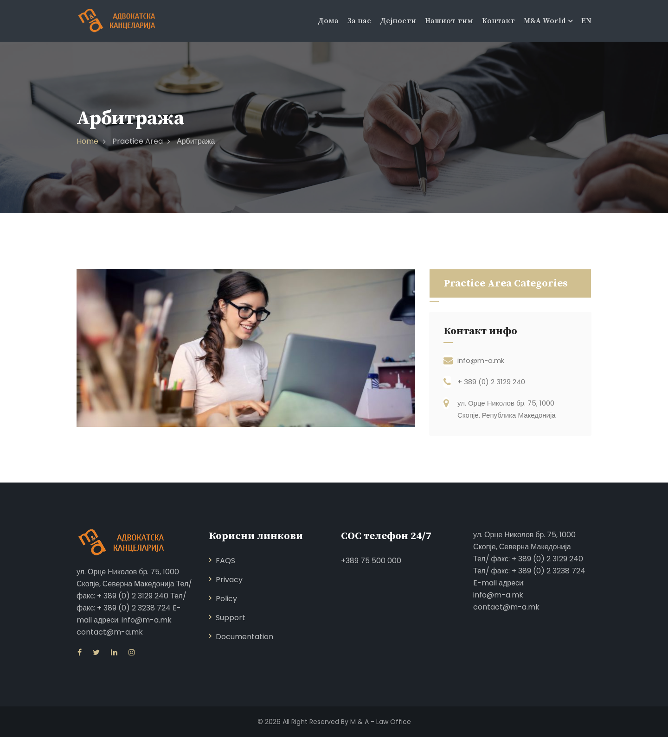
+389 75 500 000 (371, 560)
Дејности (398, 20)
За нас (359, 20)
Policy (226, 598)
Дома (328, 20)
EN (586, 20)
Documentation (244, 636)
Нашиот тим (449, 20)
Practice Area (137, 141)
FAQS (225, 560)
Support (230, 617)
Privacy (229, 579)
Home (87, 141)
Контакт (498, 20)
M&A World (544, 20)
